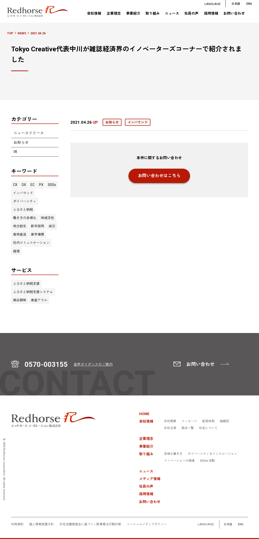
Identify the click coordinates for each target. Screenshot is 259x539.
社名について (208, 428)
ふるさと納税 (23, 209)
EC (33, 185)
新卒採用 (37, 226)
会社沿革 (170, 428)
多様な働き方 (173, 454)
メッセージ (189, 421)
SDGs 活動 (207, 460)
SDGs (52, 185)
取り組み (152, 13)
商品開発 (19, 300)
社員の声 (191, 14)
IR (15, 151)
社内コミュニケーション (31, 243)
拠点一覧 (188, 428)
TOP (10, 33)
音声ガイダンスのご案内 (93, 364)
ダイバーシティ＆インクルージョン (212, 454)
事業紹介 (133, 14)
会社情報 (94, 13)
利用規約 (17, 524)
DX (24, 185)
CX (15, 185)
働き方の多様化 (24, 218)
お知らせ (21, 142)
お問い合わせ (234, 14)
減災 (52, 226)
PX (41, 185)
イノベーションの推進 (179, 460)
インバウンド (23, 193)
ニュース (172, 14)
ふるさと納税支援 (26, 283)
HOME (144, 414)
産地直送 (19, 234)
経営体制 (208, 421)
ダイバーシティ (24, 201)
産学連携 (37, 234)
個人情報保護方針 (41, 524)
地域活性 (47, 218)
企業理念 (113, 14)
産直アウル (39, 300)
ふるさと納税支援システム (33, 292)
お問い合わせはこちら (159, 175)
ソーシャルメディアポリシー (147, 524)
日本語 (236, 3)
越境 (16, 251)
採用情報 (211, 14)
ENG (240, 524)
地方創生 (19, 226)
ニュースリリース (29, 133)
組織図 (224, 421)
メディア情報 (149, 479)
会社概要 (170, 421)
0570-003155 (46, 364)
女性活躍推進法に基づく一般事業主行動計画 (90, 524)
